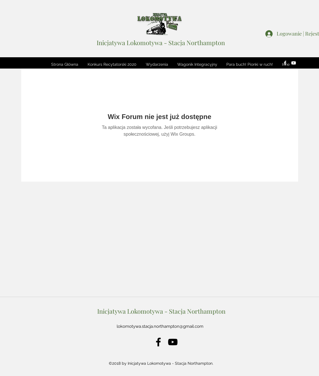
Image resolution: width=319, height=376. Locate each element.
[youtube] (293, 63)
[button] (112, 64)
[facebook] (285, 63)
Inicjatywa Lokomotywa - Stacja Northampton (161, 42)
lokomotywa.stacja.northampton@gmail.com (160, 326)
